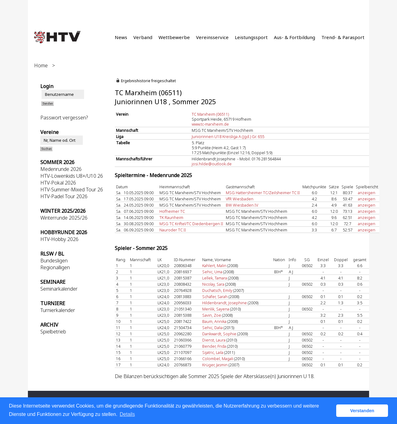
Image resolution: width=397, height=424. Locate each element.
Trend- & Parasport (342, 37)
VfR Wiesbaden (239, 199)
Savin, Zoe (211, 315)
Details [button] (127, 414)
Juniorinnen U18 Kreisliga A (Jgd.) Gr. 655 (228, 136)
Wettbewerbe (174, 37)
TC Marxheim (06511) (210, 114)
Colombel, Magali (217, 358)
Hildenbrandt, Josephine (224, 303)
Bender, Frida (214, 346)
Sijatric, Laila (212, 352)
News (121, 37)
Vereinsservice (212, 37)
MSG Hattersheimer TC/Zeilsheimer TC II (263, 192)
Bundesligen (54, 260)
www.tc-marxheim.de (210, 124)
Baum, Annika (214, 321)
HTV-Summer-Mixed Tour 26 (71, 189)
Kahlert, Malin (214, 265)
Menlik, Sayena (215, 309)
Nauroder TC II (172, 230)
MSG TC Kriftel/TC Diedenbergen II (191, 223)
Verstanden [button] (362, 410)
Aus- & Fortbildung (294, 37)
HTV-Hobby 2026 (59, 239)
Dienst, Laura (213, 340)
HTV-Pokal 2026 (58, 182)
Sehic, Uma (212, 271)
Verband (142, 37)
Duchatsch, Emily (217, 290)
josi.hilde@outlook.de (212, 164)
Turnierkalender (57, 310)
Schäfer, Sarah (215, 296)
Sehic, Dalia (212, 327)
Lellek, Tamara (214, 278)
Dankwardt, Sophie (219, 334)
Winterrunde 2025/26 (63, 217)
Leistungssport (251, 37)
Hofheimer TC (172, 211)
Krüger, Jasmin (215, 365)
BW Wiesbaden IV (242, 205)
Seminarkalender (59, 288)
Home (41, 65)
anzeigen (366, 192)
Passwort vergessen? (64, 117)
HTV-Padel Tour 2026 (63, 196)
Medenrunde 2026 (61, 169)
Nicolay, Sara (213, 284)
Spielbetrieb (53, 331)
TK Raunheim (171, 217)
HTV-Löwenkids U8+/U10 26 (71, 175)
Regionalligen (55, 267)
